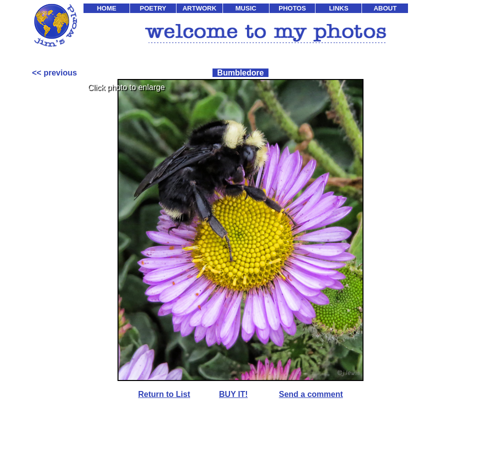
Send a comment (311, 394)
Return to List (164, 394)
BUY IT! (233, 394)
